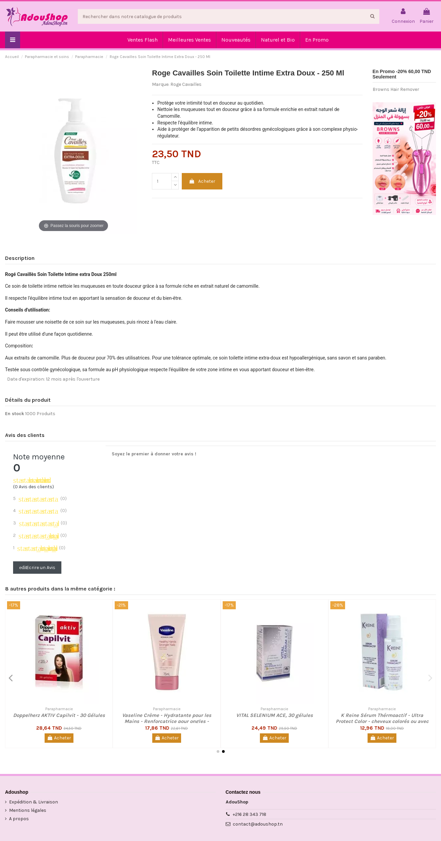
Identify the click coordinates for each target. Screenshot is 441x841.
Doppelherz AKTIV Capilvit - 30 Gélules (59, 715)
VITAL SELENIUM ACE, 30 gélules (274, 715)
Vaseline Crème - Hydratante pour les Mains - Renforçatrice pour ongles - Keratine (166, 721)
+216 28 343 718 (249, 814)
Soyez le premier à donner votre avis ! (154, 454)
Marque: (160, 84)
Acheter (202, 181)
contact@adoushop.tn (258, 824)
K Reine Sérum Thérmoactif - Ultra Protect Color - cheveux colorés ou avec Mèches (382, 721)
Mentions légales (27, 810)
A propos (19, 819)
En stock (14, 413)
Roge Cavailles (186, 84)
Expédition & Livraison (33, 802)
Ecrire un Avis (37, 567)
